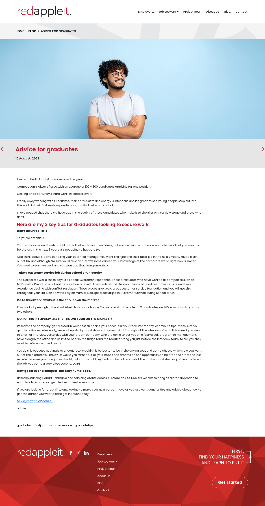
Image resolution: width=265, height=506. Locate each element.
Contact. (242, 12)
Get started (230, 482)
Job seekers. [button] (167, 12)
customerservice (60, 425)
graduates (24, 425)
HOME (20, 31)
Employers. (146, 12)
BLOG (32, 31)
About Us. (213, 12)
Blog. (227, 12)
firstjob (40, 425)
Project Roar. (192, 12)
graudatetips (84, 425)
